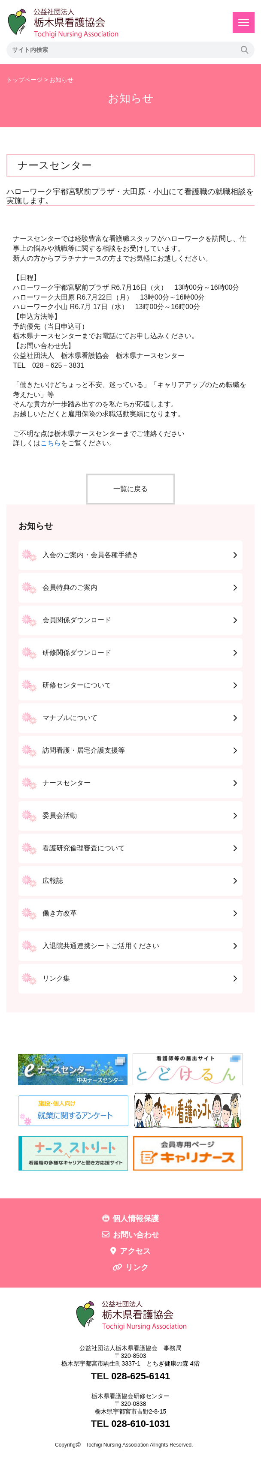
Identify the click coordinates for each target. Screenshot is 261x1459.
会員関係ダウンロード (76, 620)
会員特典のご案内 (69, 587)
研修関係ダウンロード (76, 652)
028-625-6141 (140, 1376)
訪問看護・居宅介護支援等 (83, 750)
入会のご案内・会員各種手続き (90, 554)
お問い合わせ (136, 1235)
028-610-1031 (140, 1423)
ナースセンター (66, 783)
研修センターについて (76, 685)
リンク (137, 1267)
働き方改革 (59, 913)
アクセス (135, 1251)
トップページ (24, 79)
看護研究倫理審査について (83, 848)
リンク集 (56, 978)
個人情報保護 (135, 1218)
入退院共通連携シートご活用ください (100, 945)
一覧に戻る (130, 488)
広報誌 (52, 880)
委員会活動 (59, 815)
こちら (50, 443)
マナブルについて (69, 717)
